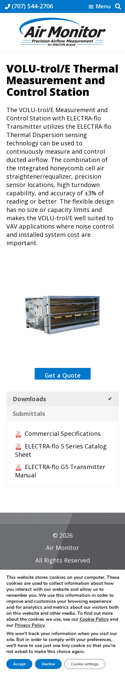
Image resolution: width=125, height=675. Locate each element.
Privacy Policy (29, 625)
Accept (19, 664)
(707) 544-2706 (32, 6)
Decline (48, 664)
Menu (103, 6)
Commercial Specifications (63, 433)
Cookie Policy (94, 619)
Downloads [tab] (29, 399)
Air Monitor (62, 548)
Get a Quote (63, 375)
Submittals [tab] (29, 414)
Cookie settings (85, 664)
